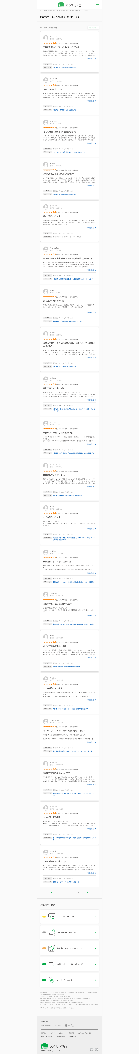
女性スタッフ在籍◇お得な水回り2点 (64, 67)
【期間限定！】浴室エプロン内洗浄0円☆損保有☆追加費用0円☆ (73, 453)
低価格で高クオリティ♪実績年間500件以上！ (67, 667)
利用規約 (44, 1033)
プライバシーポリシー (58, 1033)
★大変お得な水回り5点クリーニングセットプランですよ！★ (72, 751)
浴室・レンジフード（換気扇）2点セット (66, 882)
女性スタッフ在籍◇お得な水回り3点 (64, 110)
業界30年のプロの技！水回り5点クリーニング (67, 321)
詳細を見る (90, 58)
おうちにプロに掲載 (84, 1033)
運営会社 (72, 1033)
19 (78, 893)
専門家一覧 (72, 1036)
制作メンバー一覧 (47, 1036)
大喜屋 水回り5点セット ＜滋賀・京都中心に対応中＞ (71, 709)
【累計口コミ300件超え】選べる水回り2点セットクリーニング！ (74, 279)
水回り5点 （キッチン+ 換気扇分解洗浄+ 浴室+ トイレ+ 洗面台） (74, 582)
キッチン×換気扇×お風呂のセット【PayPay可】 (68, 495)
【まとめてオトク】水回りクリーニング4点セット (69, 152)
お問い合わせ (60, 1036)
